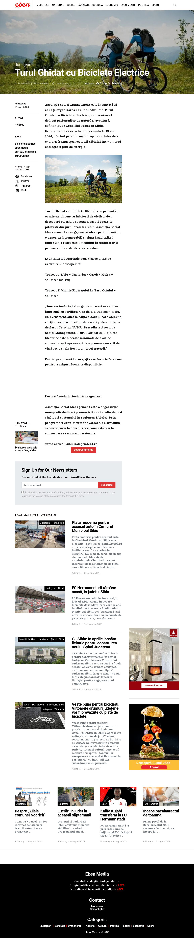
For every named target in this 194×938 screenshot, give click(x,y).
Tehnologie (58, 522)
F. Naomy (19, 124)
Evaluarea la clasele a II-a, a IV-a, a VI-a (26, 449)
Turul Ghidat (22, 155)
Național (58, 5)
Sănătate (84, 5)
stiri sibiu (30, 151)
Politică (143, 5)
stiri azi (19, 151)
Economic (112, 5)
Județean (43, 5)
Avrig (26, 704)
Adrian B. (76, 573)
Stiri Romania (151, 804)
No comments (41, 83)
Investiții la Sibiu (27, 639)
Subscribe (107, 484)
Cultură (97, 5)
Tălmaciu (59, 709)
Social (70, 5)
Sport (155, 5)
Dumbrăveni (38, 704)
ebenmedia (21, 147)
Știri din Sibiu (57, 639)
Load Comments (83, 449)
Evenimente (128, 5)
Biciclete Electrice (25, 143)
